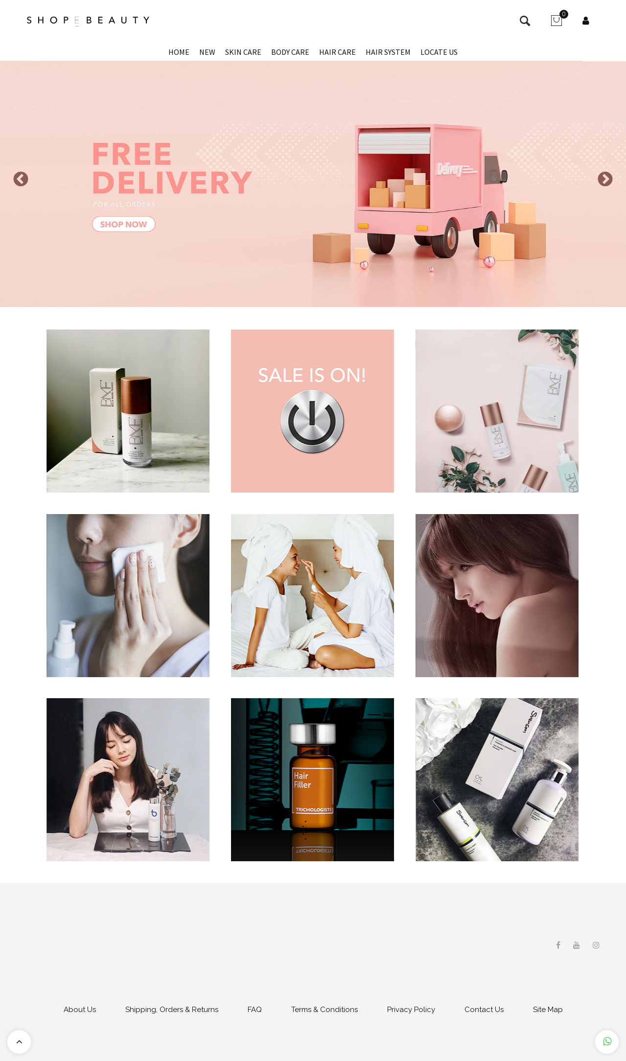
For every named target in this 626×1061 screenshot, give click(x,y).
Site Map (548, 1009)
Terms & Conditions (324, 1009)
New (207, 52)
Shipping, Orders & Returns (171, 1009)
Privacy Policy (411, 1009)
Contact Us (484, 1009)
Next (605, 179)
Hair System (388, 52)
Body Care (290, 52)
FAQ (255, 1009)
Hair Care (337, 52)
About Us (80, 1009)
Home (178, 52)
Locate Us (439, 52)
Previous (20, 179)
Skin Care (243, 52)
